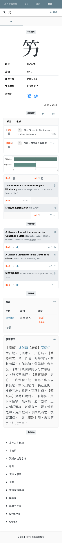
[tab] (11, 22)
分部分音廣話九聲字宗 (35, 143)
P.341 (53, 266)
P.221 (53, 285)
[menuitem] (31, 442)
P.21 (54, 143)
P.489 (53, 247)
